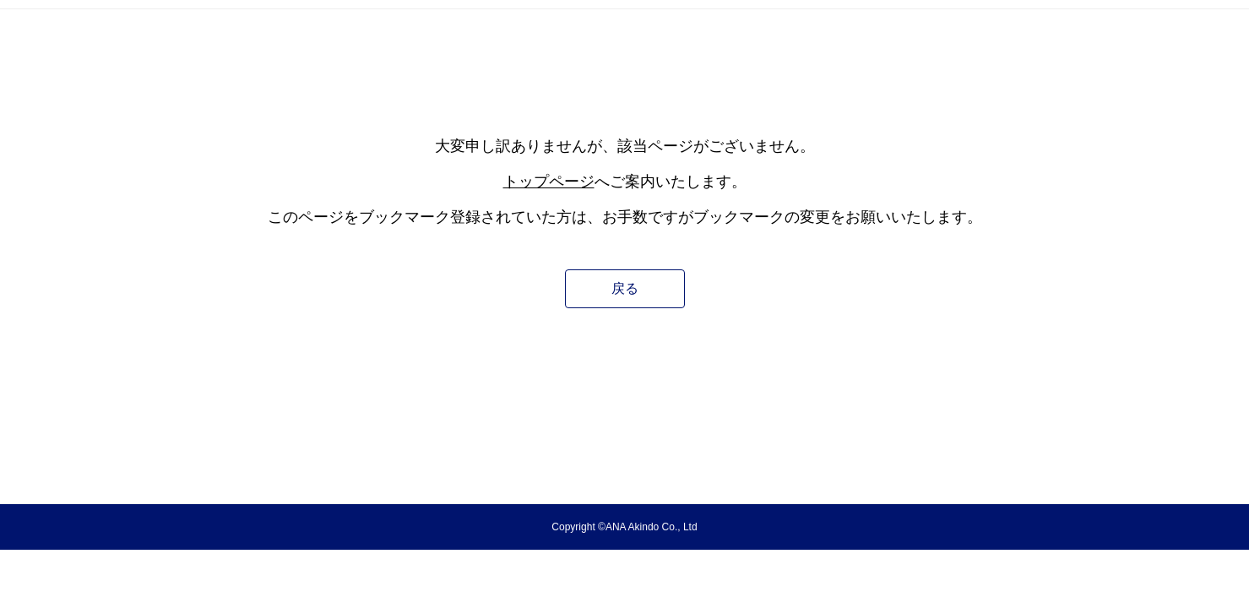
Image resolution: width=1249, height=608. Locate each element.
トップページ (549, 181)
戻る (624, 288)
